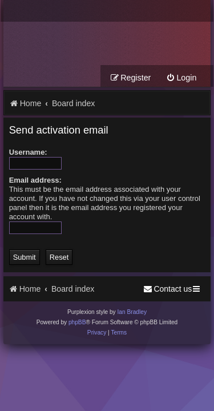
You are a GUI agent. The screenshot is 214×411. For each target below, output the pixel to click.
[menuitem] (181, 78)
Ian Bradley (132, 312)
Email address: (35, 180)
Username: (28, 152)
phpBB (77, 322)
